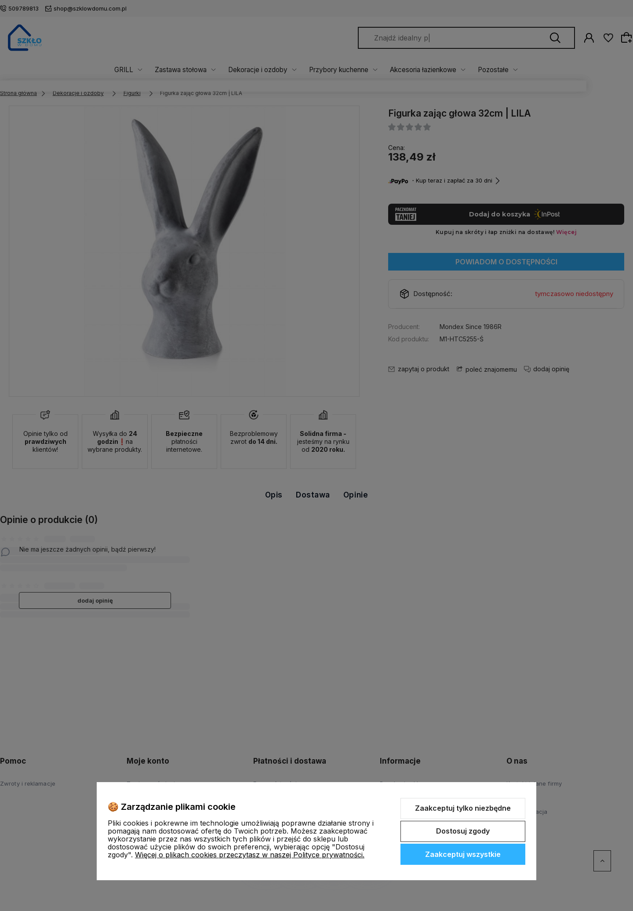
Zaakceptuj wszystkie (463, 854)
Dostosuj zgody (463, 831)
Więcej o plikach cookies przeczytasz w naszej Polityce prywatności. (249, 854)
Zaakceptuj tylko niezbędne (463, 808)
